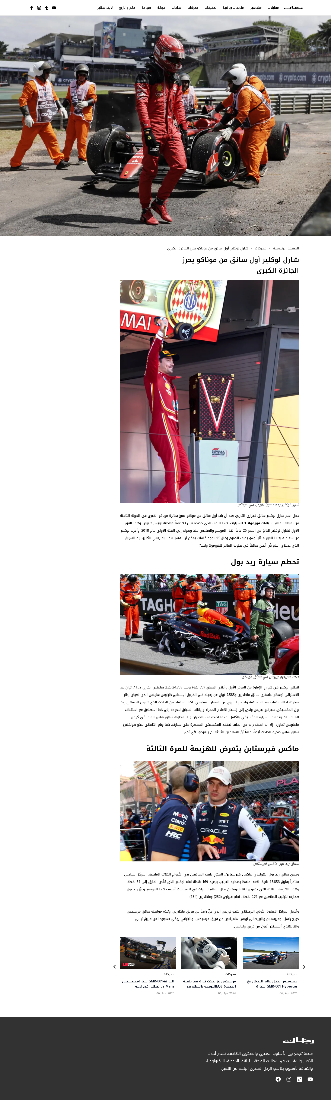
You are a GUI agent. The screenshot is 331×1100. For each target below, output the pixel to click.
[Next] (304, 967)
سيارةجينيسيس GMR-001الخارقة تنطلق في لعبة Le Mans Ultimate (148, 984)
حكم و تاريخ (127, 8)
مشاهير (256, 8)
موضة (161, 8)
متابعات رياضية (233, 8)
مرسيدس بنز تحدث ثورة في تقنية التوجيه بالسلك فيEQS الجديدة (209, 984)
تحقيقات (210, 8)
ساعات (176, 8)
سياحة (146, 8)
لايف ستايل (104, 8)
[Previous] (114, 967)
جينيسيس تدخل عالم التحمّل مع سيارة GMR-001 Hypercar (272, 984)
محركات (193, 8)
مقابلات (273, 8)
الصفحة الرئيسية (286, 248)
